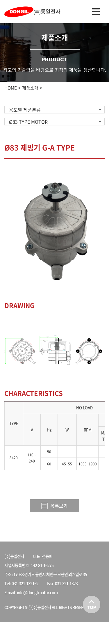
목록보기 (54, 505)
